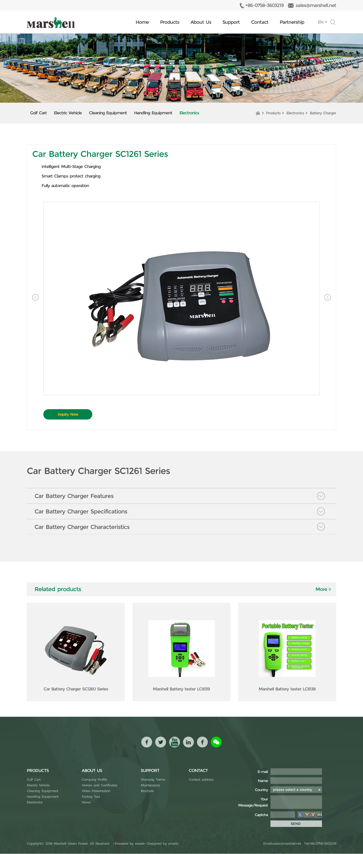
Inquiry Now (68, 414)
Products (169, 22)
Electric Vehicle (68, 112)
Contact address (201, 780)
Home (142, 22)
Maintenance (150, 785)
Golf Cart (38, 112)
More (321, 589)
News (86, 802)
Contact (259, 22)
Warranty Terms (153, 780)
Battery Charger (323, 113)
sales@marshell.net (316, 5)
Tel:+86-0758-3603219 (319, 844)
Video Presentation (96, 791)
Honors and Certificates (99, 785)
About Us (201, 22)
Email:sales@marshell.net (282, 844)
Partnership (292, 22)
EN (320, 22)
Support (231, 22)
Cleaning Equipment (108, 112)
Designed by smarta (162, 844)
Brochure (147, 791)
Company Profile (94, 780)
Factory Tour (91, 797)
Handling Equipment (153, 112)
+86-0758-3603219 (264, 5)
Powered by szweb (130, 844)
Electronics (189, 112)
